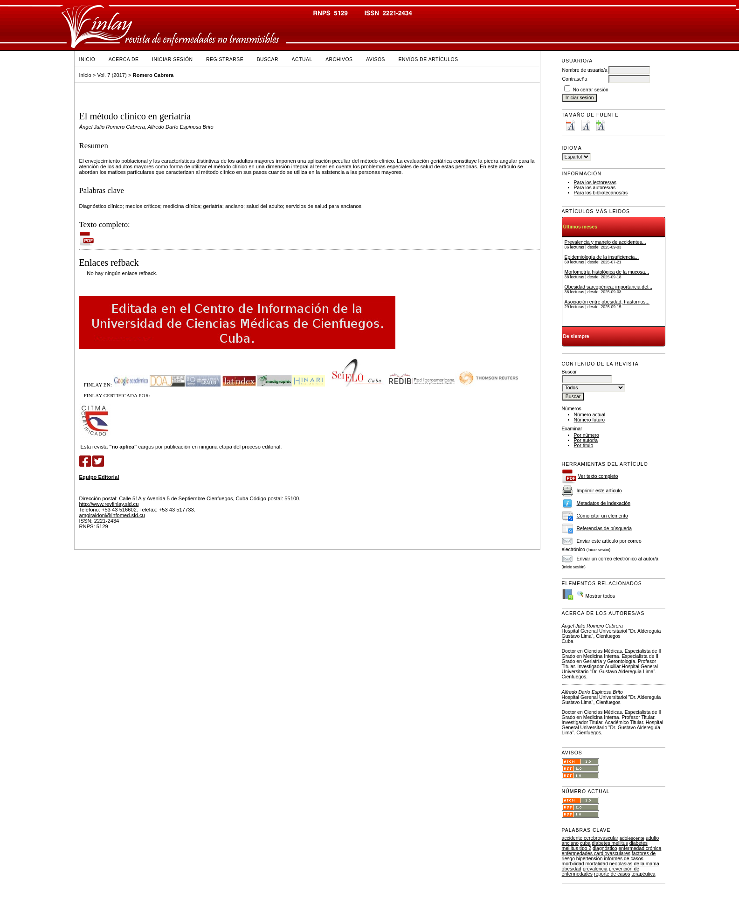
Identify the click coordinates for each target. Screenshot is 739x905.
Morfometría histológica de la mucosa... (607, 272)
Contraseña (574, 79)
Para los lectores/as (595, 182)
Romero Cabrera (153, 75)
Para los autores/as (595, 187)
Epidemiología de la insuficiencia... (602, 257)
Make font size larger (600, 125)
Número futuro (589, 419)
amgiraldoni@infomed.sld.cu (112, 515)
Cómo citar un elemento (602, 515)
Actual (302, 59)
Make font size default (585, 125)
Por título (584, 445)
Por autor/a (586, 440)
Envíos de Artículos (428, 59)
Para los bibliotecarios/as (601, 192)
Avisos (375, 59)
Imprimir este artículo (599, 490)
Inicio (87, 59)
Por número (586, 435)
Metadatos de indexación (604, 503)
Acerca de (124, 59)
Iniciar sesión (172, 59)
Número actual (590, 414)
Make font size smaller (570, 125)
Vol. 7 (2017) (111, 75)
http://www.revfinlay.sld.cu (109, 504)
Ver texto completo (598, 476)
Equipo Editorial (99, 477)
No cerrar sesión (590, 89)
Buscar (267, 59)
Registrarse (224, 59)
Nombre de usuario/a (585, 70)
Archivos (338, 59)
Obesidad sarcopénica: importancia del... (608, 287)
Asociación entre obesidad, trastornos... (607, 301)
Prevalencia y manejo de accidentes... (605, 242)
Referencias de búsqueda (604, 528)
